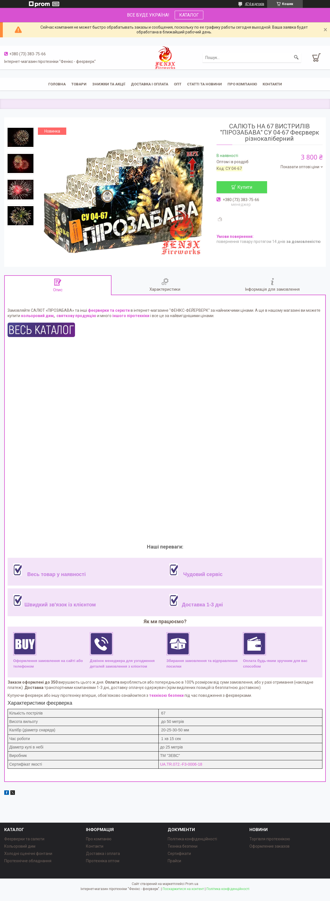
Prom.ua (191, 884)
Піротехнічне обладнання (27, 861)
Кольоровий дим (19, 846)
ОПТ (177, 84)
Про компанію (242, 84)
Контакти (272, 84)
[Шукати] (296, 57)
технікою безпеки (166, 695)
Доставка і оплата (149, 84)
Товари (79, 84)
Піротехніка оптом (102, 861)
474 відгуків (254, 4)
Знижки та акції (108, 84)
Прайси (174, 861)
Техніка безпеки (182, 846)
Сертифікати (179, 853)
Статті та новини (204, 84)
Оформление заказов (269, 846)
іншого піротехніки (130, 315)
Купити (244, 187)
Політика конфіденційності (192, 839)
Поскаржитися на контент (183, 889)
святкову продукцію (76, 315)
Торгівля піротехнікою (269, 839)
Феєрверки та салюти (24, 839)
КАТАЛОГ (189, 15)
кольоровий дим (37, 315)
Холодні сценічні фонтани (28, 853)
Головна (57, 84)
